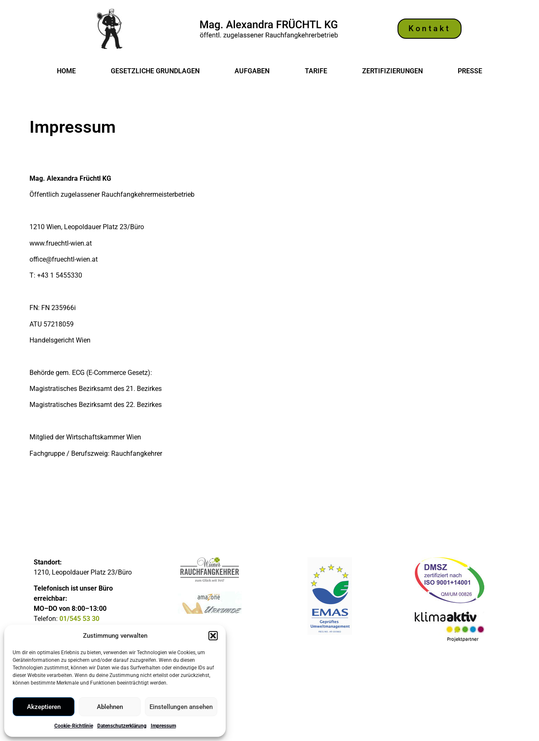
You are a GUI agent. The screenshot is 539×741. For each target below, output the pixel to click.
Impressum (163, 726)
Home (66, 71)
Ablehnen (110, 707)
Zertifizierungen (392, 71)
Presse (470, 71)
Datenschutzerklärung (122, 726)
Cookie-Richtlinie (73, 726)
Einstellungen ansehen (181, 707)
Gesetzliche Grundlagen (155, 71)
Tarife (316, 71)
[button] (213, 635)
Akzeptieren (44, 707)
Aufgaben (252, 71)
